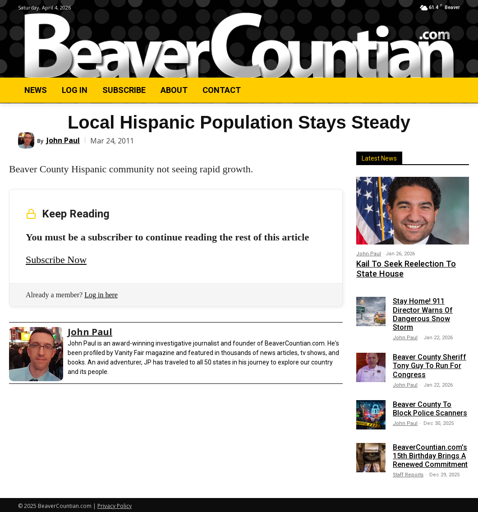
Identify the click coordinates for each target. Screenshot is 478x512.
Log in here (101, 295)
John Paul (63, 140)
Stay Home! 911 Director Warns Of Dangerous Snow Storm (423, 312)
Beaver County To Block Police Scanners (430, 406)
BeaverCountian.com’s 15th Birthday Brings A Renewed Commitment (430, 453)
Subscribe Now (56, 259)
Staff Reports (408, 472)
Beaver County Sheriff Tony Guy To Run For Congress (429, 363)
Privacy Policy (114, 503)
